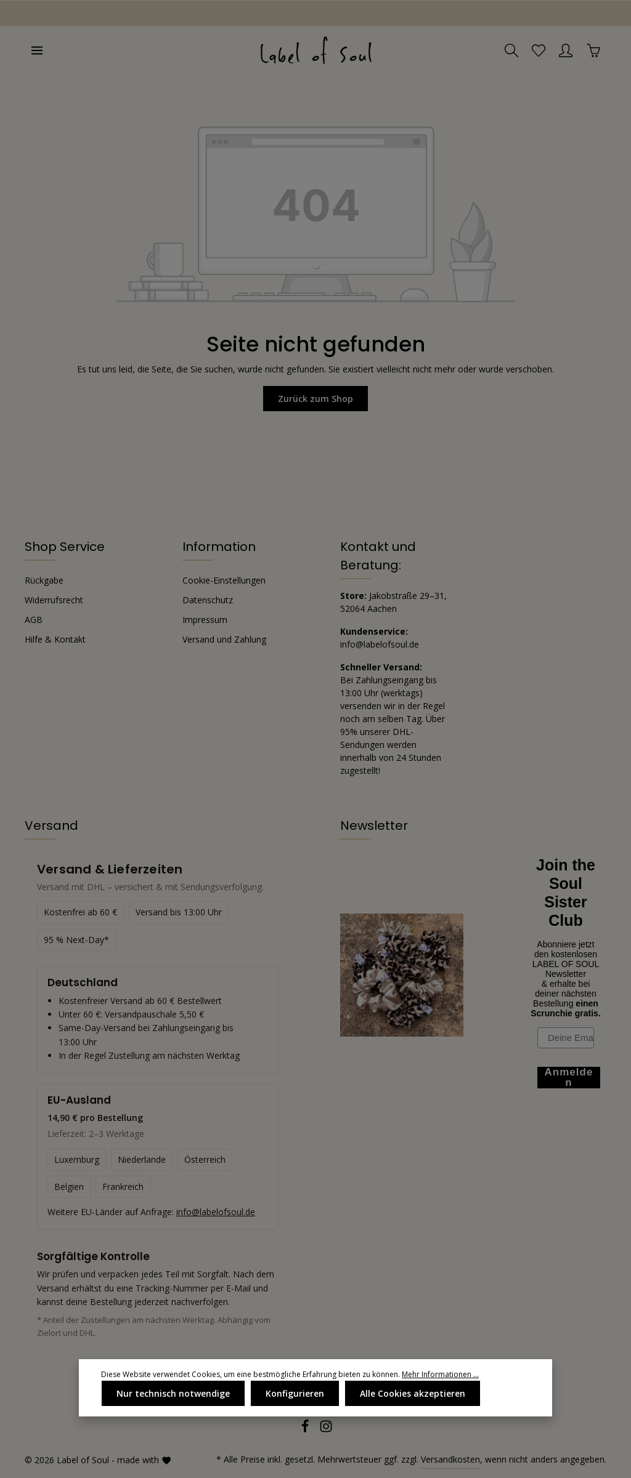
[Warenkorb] (593, 50)
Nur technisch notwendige (173, 1393)
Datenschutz (207, 600)
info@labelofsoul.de (379, 644)
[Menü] (37, 50)
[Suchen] (511, 50)
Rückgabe (44, 580)
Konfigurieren (295, 1393)
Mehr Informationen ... (440, 1374)
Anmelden (569, 1077)
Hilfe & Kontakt (55, 639)
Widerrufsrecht (54, 600)
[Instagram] (326, 1430)
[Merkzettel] (538, 50)
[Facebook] (306, 1430)
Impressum (204, 619)
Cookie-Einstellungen (224, 580)
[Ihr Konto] (565, 50)
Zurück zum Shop (315, 398)
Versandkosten (450, 1459)
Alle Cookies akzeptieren (412, 1393)
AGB (34, 619)
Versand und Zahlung (224, 639)
